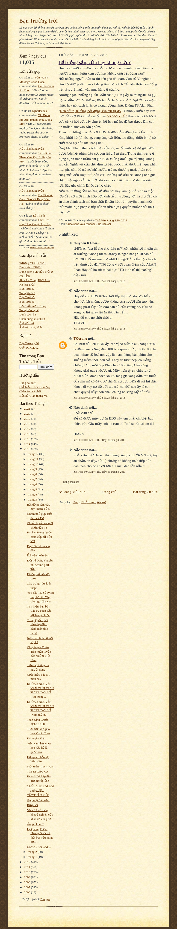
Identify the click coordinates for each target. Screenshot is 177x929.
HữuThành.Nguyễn (31, 148)
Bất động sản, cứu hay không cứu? (95, 62)
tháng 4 (33, 494)
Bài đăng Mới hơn (72, 492)
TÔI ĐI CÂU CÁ (37, 771)
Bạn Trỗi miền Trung (32, 306)
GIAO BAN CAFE (38, 846)
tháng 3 (33, 499)
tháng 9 (33, 469)
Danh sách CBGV (30, 267)
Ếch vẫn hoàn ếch (38, 555)
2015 (27, 439)
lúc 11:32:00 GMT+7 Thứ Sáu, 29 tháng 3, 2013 (99, 281)
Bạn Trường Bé (29, 343)
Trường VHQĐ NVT (32, 263)
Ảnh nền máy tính (30, 327)
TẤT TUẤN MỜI (38, 795)
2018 (27, 423)
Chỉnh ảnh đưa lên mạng (34, 387)
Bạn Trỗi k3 (27, 301)
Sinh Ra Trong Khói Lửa (34, 280)
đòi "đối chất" (116, 116)
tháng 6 (33, 484)
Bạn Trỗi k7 (27, 288)
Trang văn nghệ (29, 310)
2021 (27, 408)
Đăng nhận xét (71, 481)
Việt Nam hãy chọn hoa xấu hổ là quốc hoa (39, 748)
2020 (27, 413)
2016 (27, 434)
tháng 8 (33, 474)
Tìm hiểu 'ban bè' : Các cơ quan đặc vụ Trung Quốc (39, 611)
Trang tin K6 (27, 293)
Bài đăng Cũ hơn (145, 492)
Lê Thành (39, 215)
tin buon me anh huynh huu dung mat (35, 119)
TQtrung (80, 338)
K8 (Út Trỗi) (27, 284)
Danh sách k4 (27, 314)
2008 (27, 882)
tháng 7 (33, 479)
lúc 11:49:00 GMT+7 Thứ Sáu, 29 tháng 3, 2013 (99, 397)
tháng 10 (33, 464)
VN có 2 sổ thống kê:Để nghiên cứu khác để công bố (40, 814)
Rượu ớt (32, 805)
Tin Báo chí (104, 224)
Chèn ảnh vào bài (30, 391)
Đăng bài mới (27, 383)
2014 (27, 444)
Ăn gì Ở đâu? (35, 824)
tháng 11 (33, 459)
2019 (27, 418)
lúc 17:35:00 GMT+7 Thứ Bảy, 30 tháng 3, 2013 (99, 471)
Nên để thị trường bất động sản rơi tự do (90, 111)
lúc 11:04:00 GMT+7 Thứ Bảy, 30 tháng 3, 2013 (99, 440)
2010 (27, 872)
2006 (27, 892)
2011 (27, 867)
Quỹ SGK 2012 (28, 347)
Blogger (45, 899)
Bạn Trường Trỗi (38, 21)
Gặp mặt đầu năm (38, 800)
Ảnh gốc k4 (26, 323)
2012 (27, 862)
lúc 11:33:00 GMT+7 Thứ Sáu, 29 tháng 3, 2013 (99, 328)
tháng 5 (33, 489)
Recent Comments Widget (42, 247)
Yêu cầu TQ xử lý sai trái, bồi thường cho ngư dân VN (40, 597)
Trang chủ (109, 492)
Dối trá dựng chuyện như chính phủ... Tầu (40, 565)
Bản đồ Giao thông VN (33, 395)
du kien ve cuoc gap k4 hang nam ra (36, 199)
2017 (27, 429)
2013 (27, 449)
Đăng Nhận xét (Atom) (89, 502)
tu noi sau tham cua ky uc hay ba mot (35, 157)
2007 (27, 887)
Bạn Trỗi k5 (27, 297)
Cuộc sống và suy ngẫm (80, 224)
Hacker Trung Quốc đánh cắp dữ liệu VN (39, 537)
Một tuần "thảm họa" (40, 766)
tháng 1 (33, 857)
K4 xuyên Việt (36, 738)
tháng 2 (33, 852)
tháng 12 (33, 454)
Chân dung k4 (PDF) (32, 319)
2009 (27, 877)
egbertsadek (39, 111)
